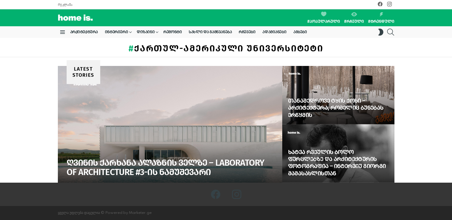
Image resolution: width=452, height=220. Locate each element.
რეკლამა (65, 5)
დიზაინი (146, 32)
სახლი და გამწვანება (210, 31)
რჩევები (247, 31)
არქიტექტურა (84, 31)
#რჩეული (354, 18)
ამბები (300, 31)
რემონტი (172, 31)
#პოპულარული (323, 18)
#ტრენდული (381, 18)
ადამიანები (274, 31)
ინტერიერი (116, 32)
